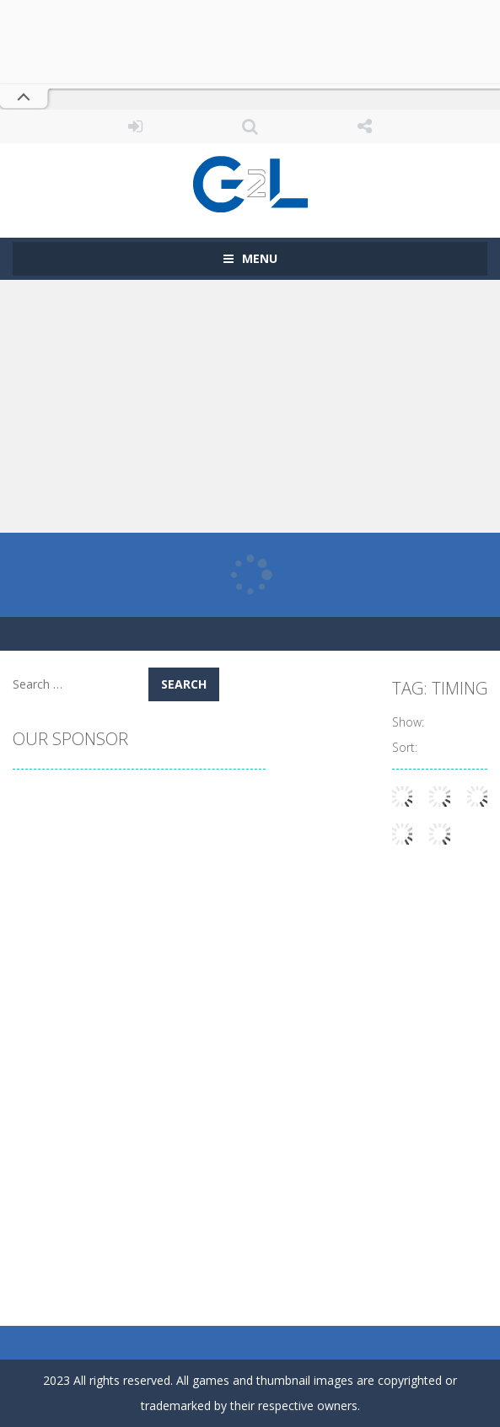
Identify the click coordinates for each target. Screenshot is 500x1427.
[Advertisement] (250, 406)
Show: (408, 722)
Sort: (404, 747)
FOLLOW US (364, 126)
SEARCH (250, 126)
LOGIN (136, 126)
